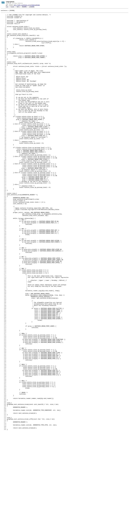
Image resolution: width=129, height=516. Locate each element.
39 (3, 83)
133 (3, 250)
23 (3, 55)
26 (3, 60)
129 (3, 243)
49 (3, 101)
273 (3, 498)
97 (3, 186)
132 (3, 248)
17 (3, 44)
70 (3, 138)
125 (3, 236)
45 (3, 94)
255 (3, 466)
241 (3, 441)
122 (3, 230)
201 (3, 370)
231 (3, 423)
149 (3, 278)
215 (3, 395)
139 (3, 260)
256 (3, 468)
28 (3, 64)
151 (3, 282)
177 (3, 328)
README (24, 7)
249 (3, 455)
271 (3, 494)
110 (3, 209)
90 (3, 174)
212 (3, 390)
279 (3, 508)
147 (3, 275)
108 (3, 206)
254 (3, 464)
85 (3, 165)
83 (3, 161)
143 (3, 268)
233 (3, 427)
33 (3, 73)
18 (3, 46)
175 (3, 324)
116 (3, 220)
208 (3, 383)
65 (3, 129)
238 (3, 436)
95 (3, 183)
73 (3, 144)
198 (3, 365)
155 (3, 289)
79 (3, 154)
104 (3, 199)
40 (3, 85)
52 (3, 106)
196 (3, 361)
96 (3, 184)
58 (3, 117)
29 (3, 66)
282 (3, 514)
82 (3, 160)
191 (3, 353)
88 (3, 170)
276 (3, 503)
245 (3, 448)
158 (3, 294)
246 (3, 450)
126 (3, 237)
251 (3, 459)
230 (3, 422)
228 (3, 418)
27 (3, 62)
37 (3, 80)
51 (3, 105)
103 (3, 197)
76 (3, 149)
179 (3, 331)
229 (3, 420)
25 (3, 59)
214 (3, 393)
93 (3, 179)
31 (3, 69)
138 (3, 259)
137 (3, 257)
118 (3, 223)
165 (3, 307)
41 (3, 87)
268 (3, 489)
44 (3, 92)
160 (3, 298)
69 (3, 137)
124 (3, 234)
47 (3, 98)
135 (3, 253)
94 (3, 181)
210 (3, 386)
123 (3, 232)
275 (3, 501)
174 (3, 322)
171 (3, 317)
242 (3, 443)
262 (3, 478)
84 (3, 163)
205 (3, 377)
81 (3, 158)
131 (3, 246)
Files (12, 7)
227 (3, 416)
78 (3, 152)
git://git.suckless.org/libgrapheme (27, 5)
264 (3, 482)
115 (3, 218)
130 (3, 245)
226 (3, 415)
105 (3, 200)
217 (3, 399)
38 (3, 82)
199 (3, 367)
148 (3, 276)
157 (3, 292)
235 (3, 430)
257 (3, 469)
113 (3, 214)
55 (3, 112)
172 (3, 319)
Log (7, 7)
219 (3, 402)
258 (3, 471)
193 (3, 356)
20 (3, 50)
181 (3, 335)
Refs (18, 7)
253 (3, 462)
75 (3, 147)
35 (3, 76)
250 (3, 457)
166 (3, 308)
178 (3, 330)
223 (3, 409)
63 (3, 126)
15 (3, 41)
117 (3, 222)
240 (3, 439)
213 (3, 392)
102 (3, 195)
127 (3, 239)
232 (3, 425)
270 (3, 492)
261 (3, 477)
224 (3, 411)
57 (3, 115)
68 (3, 135)
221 (3, 406)
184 (3, 340)
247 (3, 452)
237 (3, 434)
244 (3, 446)
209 (3, 384)
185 (3, 342)
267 (3, 487)
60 (3, 121)
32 (3, 71)
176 (3, 326)
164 (3, 305)
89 (3, 172)
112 (3, 213)
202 (3, 372)
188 (3, 347)
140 (3, 262)
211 (3, 388)
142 (3, 266)
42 (3, 89)
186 (3, 344)
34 (3, 75)
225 (3, 413)
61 (3, 122)
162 (3, 301)
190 (3, 351)
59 (3, 119)
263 (3, 480)
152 (3, 284)
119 (3, 225)
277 (3, 505)
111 (3, 211)
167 (3, 310)
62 (3, 124)
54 (3, 110)
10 (3, 32)
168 (3, 312)
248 (3, 454)
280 (3, 510)
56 (3, 114)
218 (3, 400)
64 (3, 128)
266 (3, 485)
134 (3, 252)
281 (3, 512)
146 (3, 273)
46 (3, 96)
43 (3, 90)
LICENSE (31, 7)
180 (3, 333)
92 (3, 177)
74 (3, 145)
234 (3, 429)
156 (3, 291)
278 (3, 507)
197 (3, 363)
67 (3, 133)
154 (3, 287)
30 (3, 67)
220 (3, 404)
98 (3, 188)
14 (3, 39)
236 (3, 432)
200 (3, 369)
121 (3, 229)
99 (3, 190)
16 (3, 43)
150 (3, 280)
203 (3, 374)
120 (3, 227)
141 (3, 264)
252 (3, 461)
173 (3, 321)
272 (3, 496)
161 (3, 299)
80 (3, 156)
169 (3, 314)
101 (3, 193)
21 (3, 52)
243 (3, 445)
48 (3, 99)
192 (3, 354)
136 (3, 255)
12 (3, 36)
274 (3, 500)
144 (3, 269)
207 (3, 381)
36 (3, 78)
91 (3, 175)
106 (3, 202)
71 (3, 140)
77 (3, 151)
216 (3, 397)
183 (3, 338)
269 (3, 491)
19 (3, 48)
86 (3, 167)
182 (3, 337)
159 (3, 296)
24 (3, 57)
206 (3, 379)
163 (3, 303)
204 (3, 376)
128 (3, 241)
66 (3, 131)
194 (3, 358)
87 (3, 168)
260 (3, 475)
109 (3, 207)
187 (3, 345)
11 (3, 34)
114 (3, 216)
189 (3, 349)
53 (3, 108)
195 (3, 360)
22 (3, 53)
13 (3, 37)
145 (3, 271)
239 (3, 438)
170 (3, 315)
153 (3, 285)
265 (3, 484)
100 (3, 191)
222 (3, 407)
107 (3, 204)
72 (3, 142)
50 (3, 103)
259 (3, 473)
